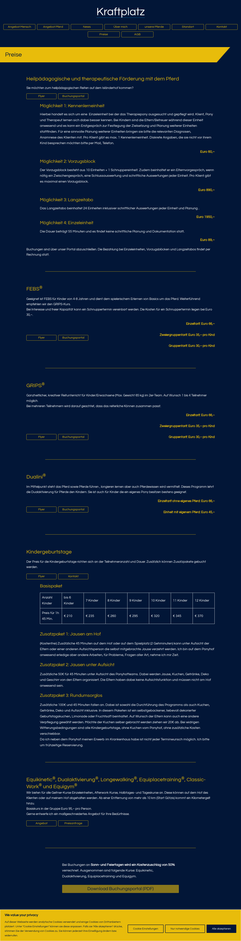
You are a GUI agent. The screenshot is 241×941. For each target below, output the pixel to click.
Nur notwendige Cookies (185, 928)
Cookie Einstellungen (145, 928)
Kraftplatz (120, 12)
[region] (120, 925)
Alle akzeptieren (221, 928)
